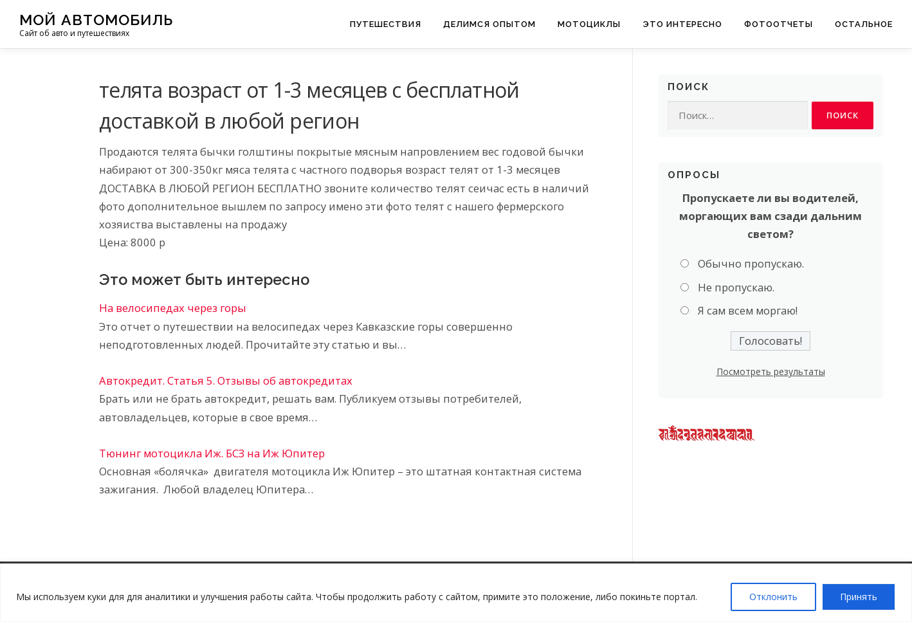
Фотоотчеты (778, 24)
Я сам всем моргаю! (748, 311)
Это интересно (682, 24)
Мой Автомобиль (96, 19)
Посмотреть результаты (770, 372)
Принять (858, 596)
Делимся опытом (489, 24)
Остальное (864, 24)
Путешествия (385, 24)
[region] (456, 592)
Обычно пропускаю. (751, 264)
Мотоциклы (589, 24)
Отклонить (773, 596)
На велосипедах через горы (172, 307)
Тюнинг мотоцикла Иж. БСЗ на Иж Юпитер (212, 453)
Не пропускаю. (736, 287)
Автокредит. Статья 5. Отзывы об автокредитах (225, 380)
